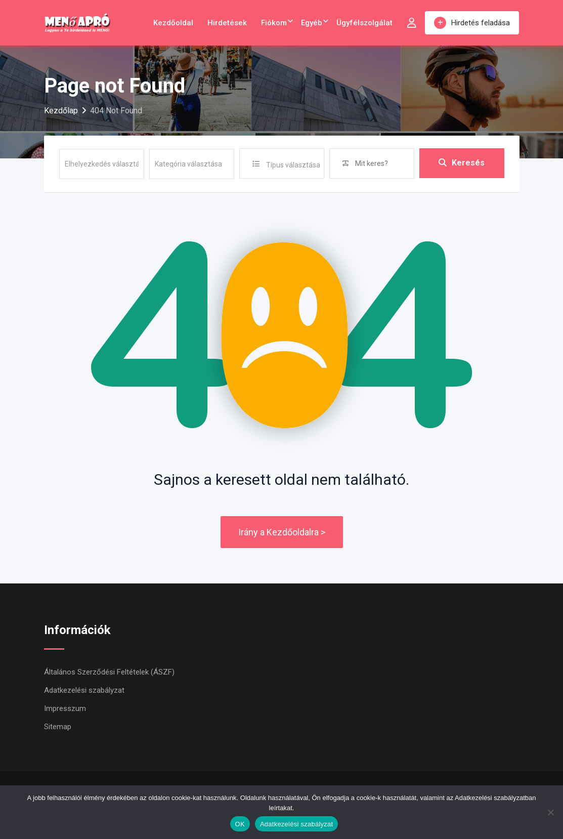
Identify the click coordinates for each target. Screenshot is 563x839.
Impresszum (65, 708)
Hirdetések (227, 22)
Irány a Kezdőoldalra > (281, 532)
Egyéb (311, 22)
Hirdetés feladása (472, 23)
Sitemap (57, 726)
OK (240, 824)
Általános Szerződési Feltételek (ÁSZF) (109, 672)
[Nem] (550, 812)
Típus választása (293, 165)
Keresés (462, 163)
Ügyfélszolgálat (364, 22)
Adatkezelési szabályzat (84, 690)
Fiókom (274, 22)
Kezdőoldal (173, 22)
